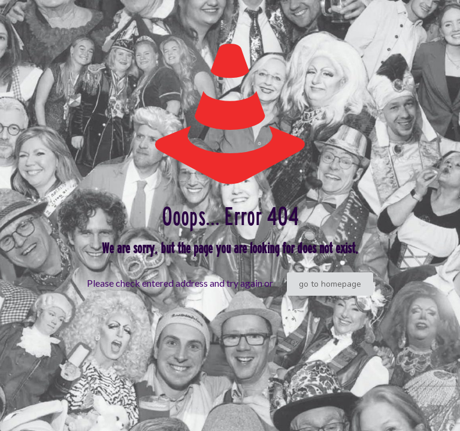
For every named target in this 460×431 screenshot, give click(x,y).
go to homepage (330, 284)
